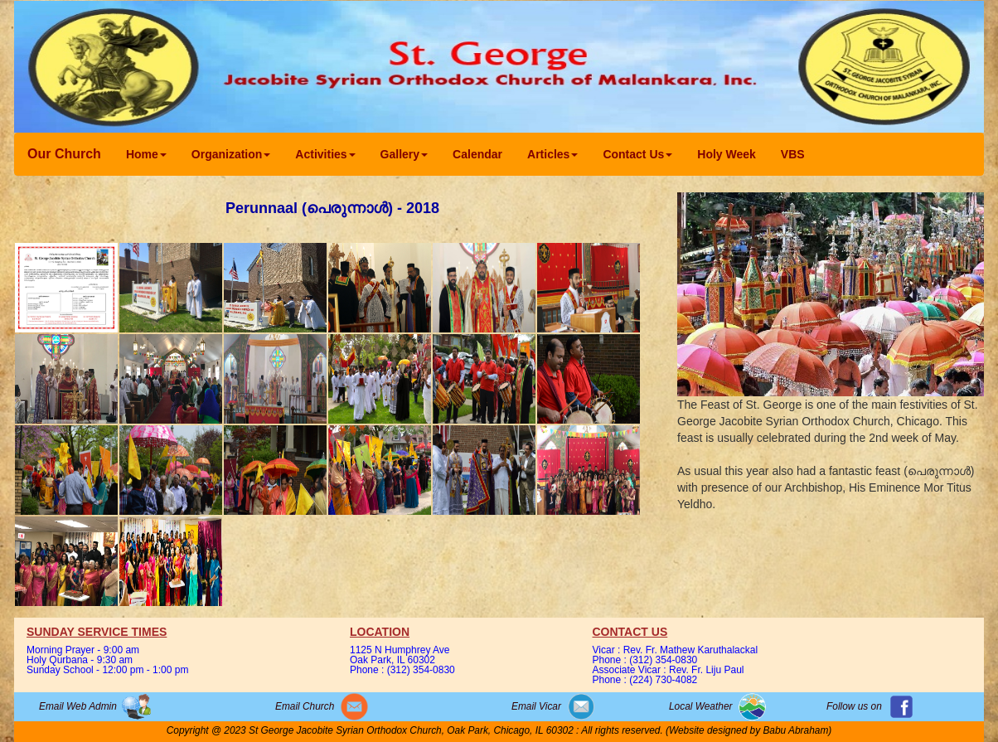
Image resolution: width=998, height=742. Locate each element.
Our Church (64, 154)
